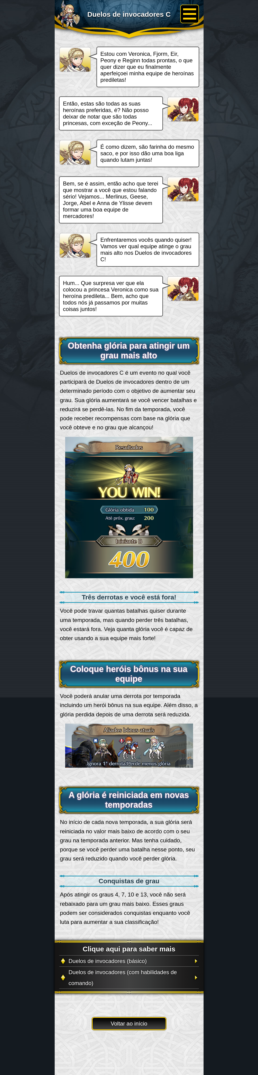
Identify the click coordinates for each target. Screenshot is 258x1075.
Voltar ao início (129, 1023)
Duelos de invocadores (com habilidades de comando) (123, 977)
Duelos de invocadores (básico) (108, 961)
